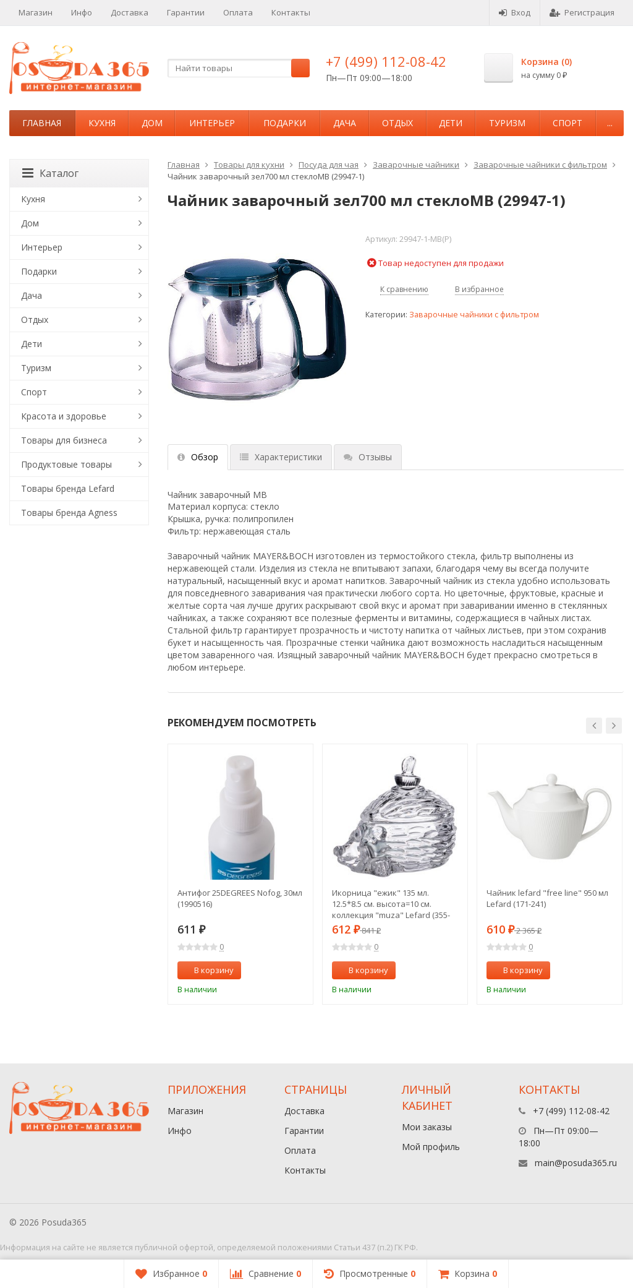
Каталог (50, 173)
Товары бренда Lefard (67, 488)
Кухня (102, 123)
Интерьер (212, 123)
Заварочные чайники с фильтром (540, 164)
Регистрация (582, 12)
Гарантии (186, 12)
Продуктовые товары (66, 464)
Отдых (397, 123)
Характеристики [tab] (281, 457)
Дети (450, 123)
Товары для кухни (249, 164)
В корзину (207, 970)
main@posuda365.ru (576, 1163)
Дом (152, 123)
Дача (344, 123)
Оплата (238, 12)
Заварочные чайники (416, 164)
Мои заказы (427, 1127)
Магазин (36, 12)
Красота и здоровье (63, 416)
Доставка (129, 12)
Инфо (81, 12)
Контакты (290, 12)
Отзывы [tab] (368, 457)
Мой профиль (431, 1147)
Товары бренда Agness (69, 512)
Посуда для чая (329, 164)
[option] (240, 874)
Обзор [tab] (197, 457)
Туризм (507, 123)
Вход (514, 12)
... (610, 123)
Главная (41, 123)
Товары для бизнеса (64, 440)
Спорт (567, 123)
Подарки (284, 123)
